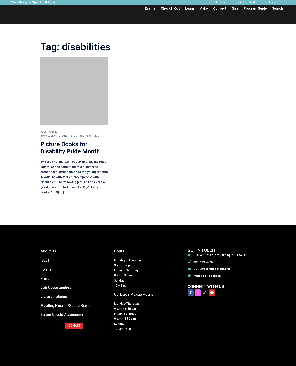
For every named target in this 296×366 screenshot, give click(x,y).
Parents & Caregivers (76, 135)
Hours (220, 2)
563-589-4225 (203, 262)
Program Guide (255, 8)
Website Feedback (207, 276)
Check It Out (170, 8)
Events (150, 8)
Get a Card (246, 2)
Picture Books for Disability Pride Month (70, 148)
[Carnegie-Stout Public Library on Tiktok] (205, 292)
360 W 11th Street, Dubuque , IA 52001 (221, 255)
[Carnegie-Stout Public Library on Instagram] (198, 292)
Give (235, 8)
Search (277, 8)
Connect (219, 8)
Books (44, 135)
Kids (96, 135)
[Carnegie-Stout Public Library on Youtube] (212, 292)
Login (273, 2)
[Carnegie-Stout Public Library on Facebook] (191, 292)
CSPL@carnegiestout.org (211, 269)
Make (203, 8)
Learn (189, 8)
